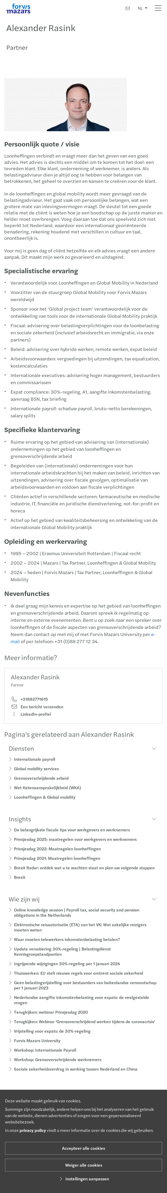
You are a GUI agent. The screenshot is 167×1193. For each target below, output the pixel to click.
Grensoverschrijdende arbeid (41, 784)
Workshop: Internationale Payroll (45, 1056)
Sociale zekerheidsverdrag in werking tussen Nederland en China (75, 1075)
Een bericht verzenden (37, 712)
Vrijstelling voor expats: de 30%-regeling (52, 1037)
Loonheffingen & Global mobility (44, 803)
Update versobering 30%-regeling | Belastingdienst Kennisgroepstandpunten (62, 957)
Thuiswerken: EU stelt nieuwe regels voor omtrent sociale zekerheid (78, 979)
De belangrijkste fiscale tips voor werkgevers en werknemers (72, 835)
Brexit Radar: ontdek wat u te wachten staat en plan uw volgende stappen (84, 873)
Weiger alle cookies (83, 1165)
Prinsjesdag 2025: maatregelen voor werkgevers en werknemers (75, 845)
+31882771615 (29, 705)
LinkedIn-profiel (31, 720)
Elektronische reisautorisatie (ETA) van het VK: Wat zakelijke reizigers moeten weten (80, 932)
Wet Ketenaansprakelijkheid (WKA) (47, 793)
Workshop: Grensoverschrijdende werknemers (57, 1065)
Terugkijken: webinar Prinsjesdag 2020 (51, 1018)
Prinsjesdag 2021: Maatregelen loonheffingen (57, 864)
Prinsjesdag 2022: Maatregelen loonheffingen (57, 854)
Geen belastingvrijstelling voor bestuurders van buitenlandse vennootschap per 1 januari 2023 (85, 990)
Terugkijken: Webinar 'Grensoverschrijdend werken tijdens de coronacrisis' (84, 1027)
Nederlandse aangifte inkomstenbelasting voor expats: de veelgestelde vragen (81, 1005)
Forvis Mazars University (37, 1046)
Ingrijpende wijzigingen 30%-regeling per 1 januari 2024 (67, 969)
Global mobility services (36, 774)
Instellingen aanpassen (83, 1179)
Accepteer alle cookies (83, 1148)
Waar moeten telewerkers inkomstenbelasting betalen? (67, 945)
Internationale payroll (34, 765)
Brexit (19, 883)
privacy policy (33, 1130)
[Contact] (127, 8)
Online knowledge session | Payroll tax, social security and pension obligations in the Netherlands (76, 918)
